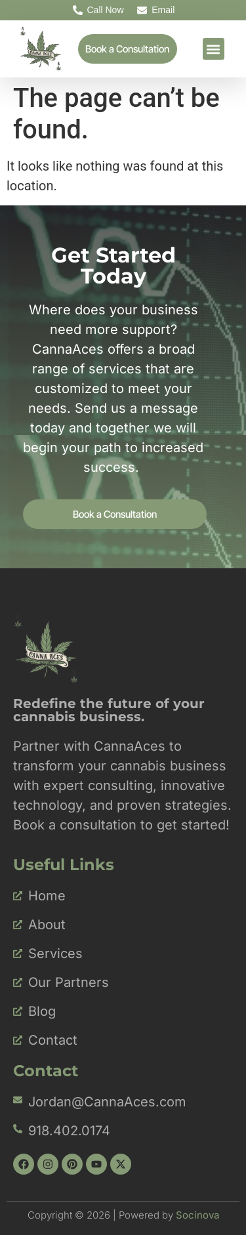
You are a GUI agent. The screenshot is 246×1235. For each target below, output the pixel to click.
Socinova (197, 1215)
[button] (213, 49)
